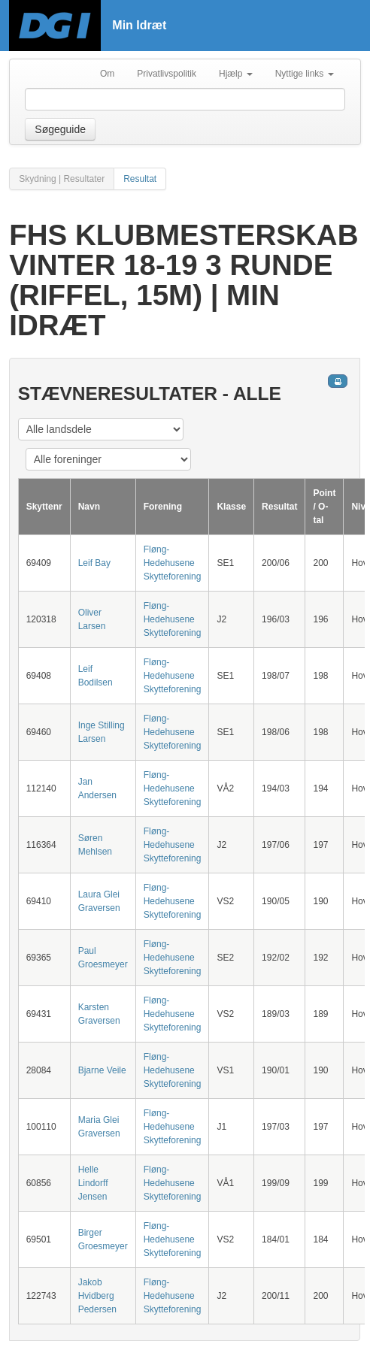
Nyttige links (304, 73)
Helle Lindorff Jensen (93, 1183)
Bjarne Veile (102, 1070)
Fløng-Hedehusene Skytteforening (173, 563)
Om (107, 73)
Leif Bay (94, 563)
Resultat (139, 179)
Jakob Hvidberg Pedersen (97, 1296)
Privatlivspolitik (166, 73)
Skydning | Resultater (62, 179)
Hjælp (236, 73)
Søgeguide (60, 129)
